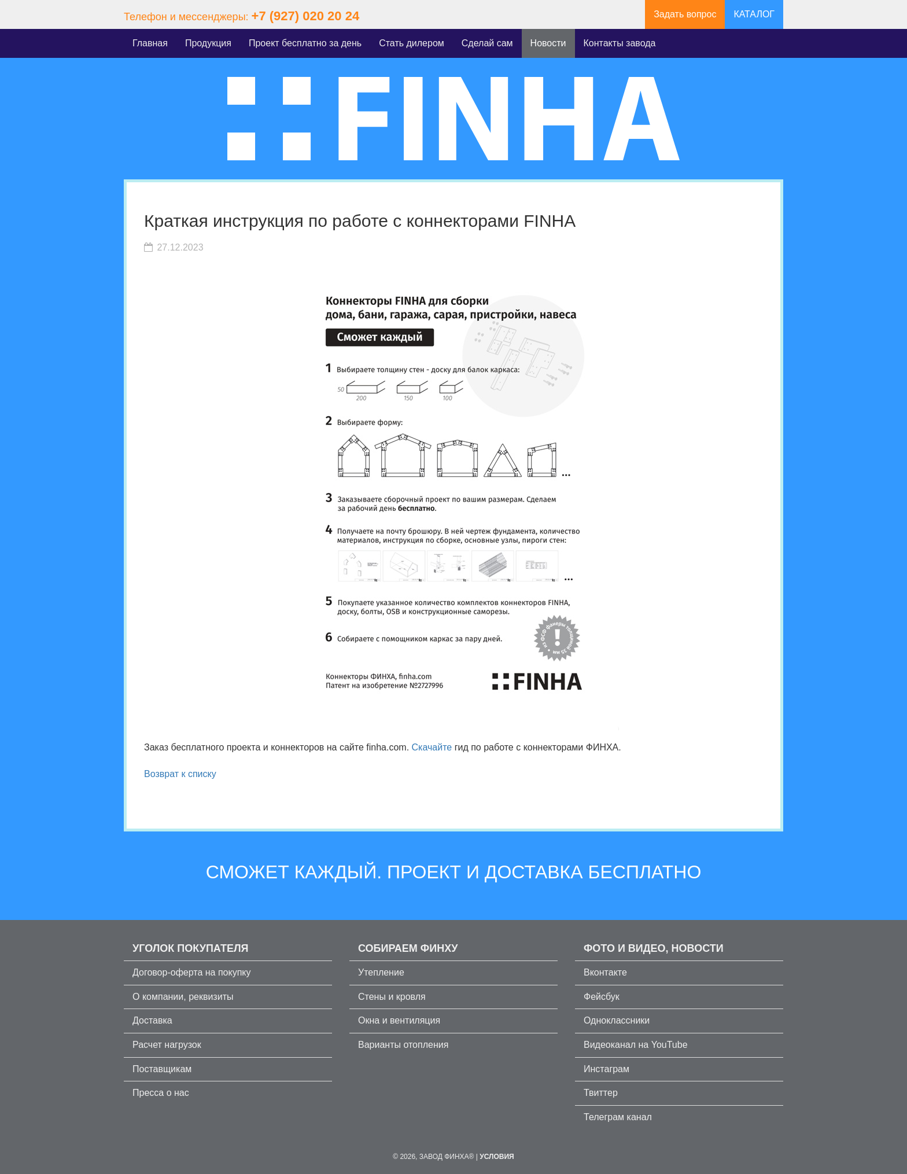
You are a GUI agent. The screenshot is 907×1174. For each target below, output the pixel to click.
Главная (150, 43)
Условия (497, 1157)
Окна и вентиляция (399, 1020)
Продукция (208, 43)
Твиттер (601, 1093)
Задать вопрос (685, 14)
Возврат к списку (180, 774)
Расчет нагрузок (166, 1045)
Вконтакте (605, 972)
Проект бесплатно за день (305, 43)
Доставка (152, 1020)
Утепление (381, 972)
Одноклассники (617, 1020)
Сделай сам (487, 43)
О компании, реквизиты (182, 997)
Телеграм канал (618, 1117)
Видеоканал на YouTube (636, 1045)
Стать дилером (411, 43)
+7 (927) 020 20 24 (306, 16)
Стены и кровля (392, 997)
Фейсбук (602, 997)
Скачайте (432, 747)
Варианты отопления (403, 1045)
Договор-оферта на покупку (191, 972)
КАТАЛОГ (754, 14)
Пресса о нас (160, 1093)
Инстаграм (606, 1069)
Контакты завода (620, 43)
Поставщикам (161, 1069)
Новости (548, 43)
